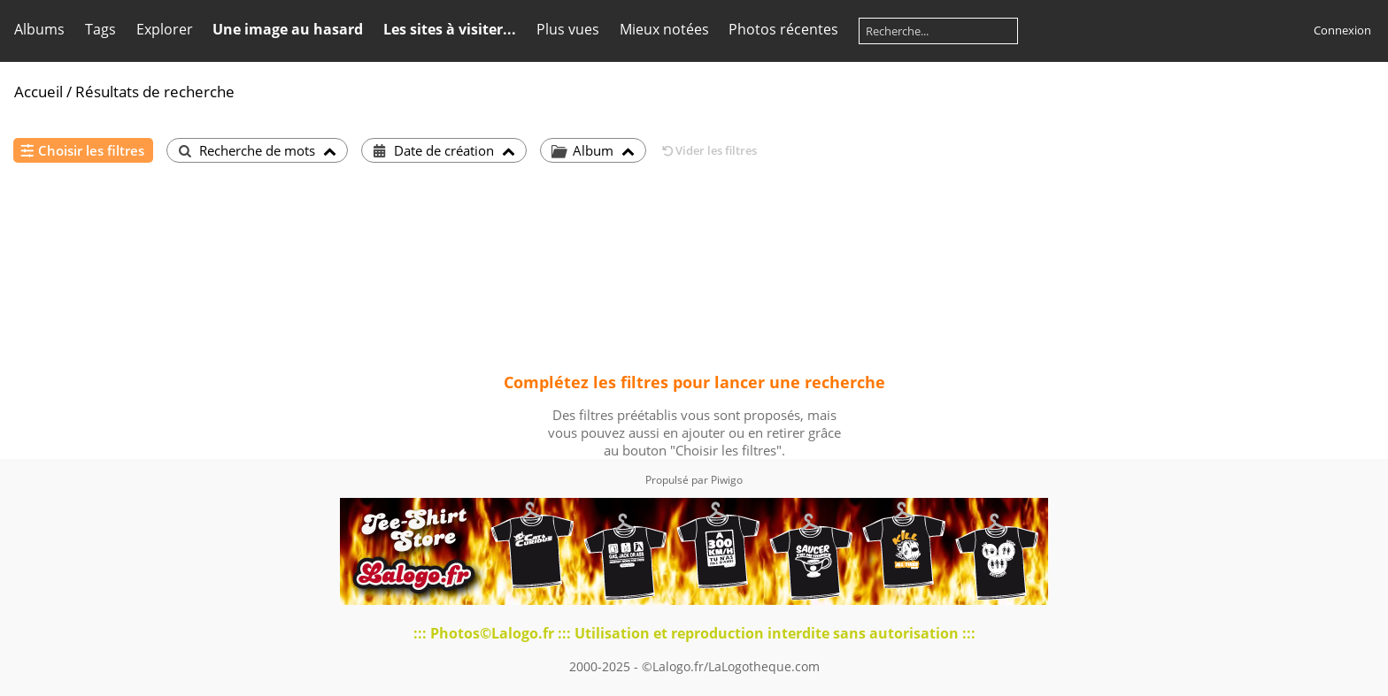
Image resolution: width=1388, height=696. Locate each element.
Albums (39, 29)
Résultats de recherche (155, 91)
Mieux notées (664, 29)
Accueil (38, 91)
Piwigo (727, 479)
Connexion (1342, 30)
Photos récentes (783, 29)
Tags (100, 29)
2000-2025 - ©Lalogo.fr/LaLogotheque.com (694, 666)
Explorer (164, 29)
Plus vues (567, 29)
